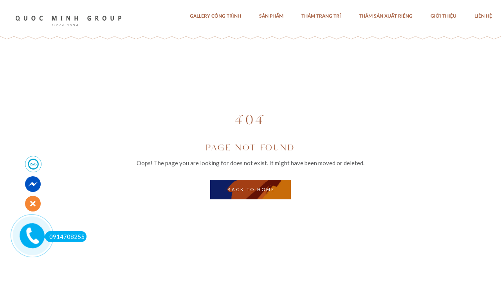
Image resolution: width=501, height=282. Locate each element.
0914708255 (65, 236)
